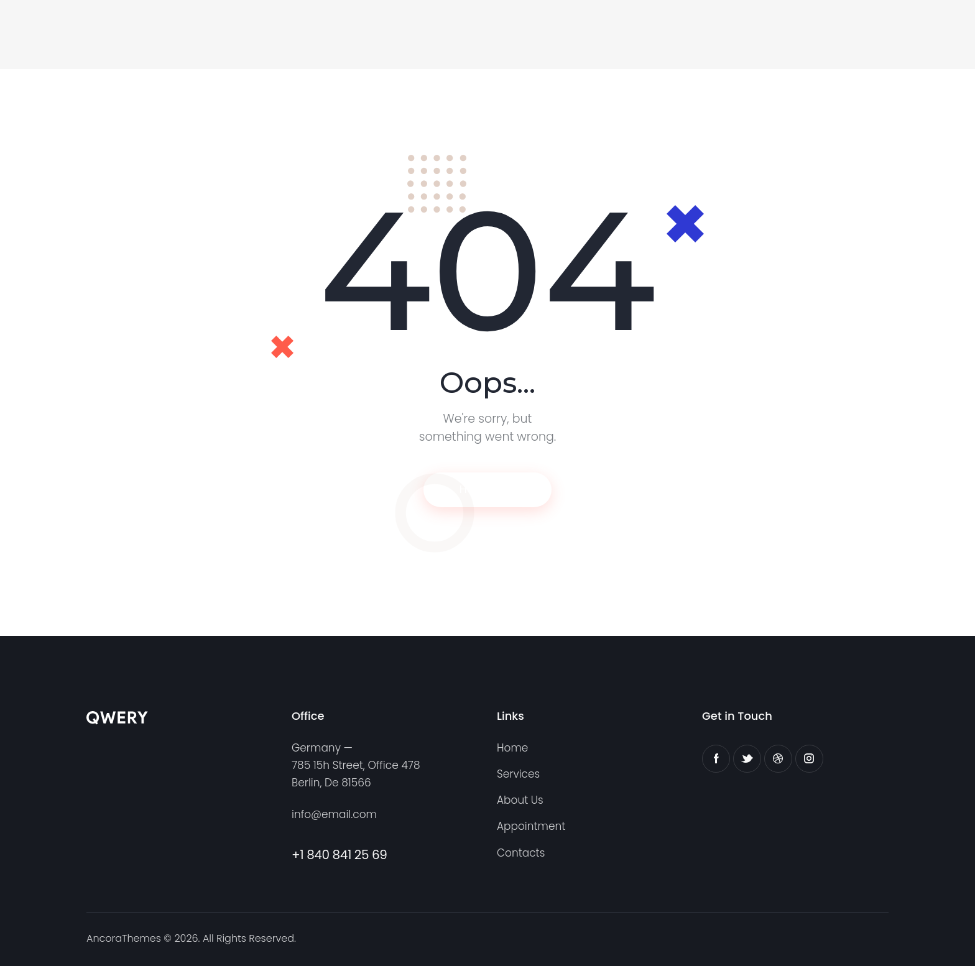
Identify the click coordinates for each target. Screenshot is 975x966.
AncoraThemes (123, 938)
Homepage (488, 489)
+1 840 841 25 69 (339, 854)
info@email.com (334, 814)
